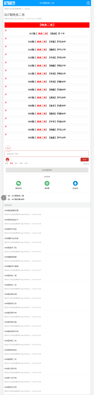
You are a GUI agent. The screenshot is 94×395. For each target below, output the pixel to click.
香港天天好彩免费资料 (13, 9)
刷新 (6, 163)
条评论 (86, 164)
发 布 (84, 159)
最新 (11, 163)
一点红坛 (26, 9)
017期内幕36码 (18, 199)
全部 (26, 163)
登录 (8, 148)
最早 (16, 163)
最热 (21, 163)
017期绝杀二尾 (18, 196)
